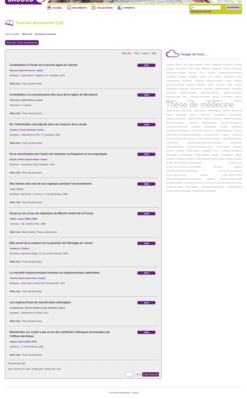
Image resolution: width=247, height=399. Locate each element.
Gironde (193, 122)
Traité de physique (175, 146)
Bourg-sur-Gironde (175, 84)
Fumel (228, 80)
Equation (210, 179)
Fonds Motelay (202, 155)
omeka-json (37, 369)
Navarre (193, 72)
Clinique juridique (233, 158)
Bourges (201, 84)
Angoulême (171, 76)
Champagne (227, 155)
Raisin (214, 158)
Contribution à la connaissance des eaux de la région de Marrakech (53, 94)
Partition (179, 182)
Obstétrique (171, 88)
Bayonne (206, 68)
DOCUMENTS (79, 8)
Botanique (187, 110)
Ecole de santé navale (231, 179)
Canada (226, 110)
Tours (210, 84)
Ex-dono (217, 167)
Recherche (233, 7)
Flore (216, 150)
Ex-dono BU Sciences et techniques (183, 167)
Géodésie (170, 158)
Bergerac (216, 68)
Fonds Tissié (172, 142)
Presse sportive (173, 191)
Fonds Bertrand (234, 187)
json (28, 369)
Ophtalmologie (222, 88)
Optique (180, 150)
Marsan (198, 64)
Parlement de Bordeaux (230, 72)
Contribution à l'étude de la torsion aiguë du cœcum (44, 64)
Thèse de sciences (212, 118)
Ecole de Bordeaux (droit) (200, 146)
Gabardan (217, 64)
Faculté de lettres (174, 187)
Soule (197, 68)
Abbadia (180, 158)
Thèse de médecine (200, 104)
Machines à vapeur (175, 122)
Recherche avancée (201, 11)
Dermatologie (235, 114)
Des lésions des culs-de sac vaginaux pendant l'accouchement (51, 183)
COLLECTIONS (105, 8)
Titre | (137, 53)
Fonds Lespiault (203, 158)
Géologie (208, 88)
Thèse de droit (173, 110)
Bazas (182, 76)
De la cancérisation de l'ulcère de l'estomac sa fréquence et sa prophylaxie (58, 153)
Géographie (210, 126)
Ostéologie (236, 88)
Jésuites (211, 72)
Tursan (207, 64)
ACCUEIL (57, 8)
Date (154, 53)
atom (10, 369)
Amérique (196, 126)
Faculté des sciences (201, 130)
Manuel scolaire (214, 80)
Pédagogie (181, 114)
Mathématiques (209, 122)
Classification (186, 155)
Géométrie (237, 110)
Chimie (169, 114)
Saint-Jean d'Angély (175, 72)
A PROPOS (129, 8)
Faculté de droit (211, 134)
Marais (215, 96)
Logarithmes (200, 110)
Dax (191, 68)
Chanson (199, 80)
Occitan (223, 126)
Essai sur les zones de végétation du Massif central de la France (51, 213)
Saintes (226, 68)
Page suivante (150, 374)
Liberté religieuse (223, 130)
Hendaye (189, 158)
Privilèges (192, 76)
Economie (237, 134)
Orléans (191, 84)
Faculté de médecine (231, 122)
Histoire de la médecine (230, 170)
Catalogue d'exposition (212, 187)
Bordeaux (228, 64)
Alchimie (238, 100)
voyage (215, 155)
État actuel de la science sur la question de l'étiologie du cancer (51, 243)
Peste (239, 76)
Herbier (204, 175)
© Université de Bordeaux (119, 393)
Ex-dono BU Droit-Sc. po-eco (198, 182)
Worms (238, 96)
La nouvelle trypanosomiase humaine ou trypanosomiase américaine (55, 272)
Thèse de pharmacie (31, 83)
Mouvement (236, 142)
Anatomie (187, 80)
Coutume (170, 64)
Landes (218, 76)
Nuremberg (227, 96)
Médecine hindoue (233, 118)
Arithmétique (214, 110)
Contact (135, 393)
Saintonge (237, 68)
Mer (185, 96)
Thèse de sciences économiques (182, 170)
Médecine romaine (233, 92)
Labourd (238, 64)
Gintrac (238, 84)
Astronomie (196, 88)
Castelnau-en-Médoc (199, 96)
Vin (210, 76)
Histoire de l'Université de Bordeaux (183, 134)
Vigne (221, 158)
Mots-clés (27, 34)
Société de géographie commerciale (183, 179)
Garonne (170, 150)
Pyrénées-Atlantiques (231, 150)
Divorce (238, 130)
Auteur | (146, 53)
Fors (202, 72)
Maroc (193, 114)
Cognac (226, 134)
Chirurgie (220, 84)
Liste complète (12, 34)
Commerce (204, 114)
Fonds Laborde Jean (176, 175)
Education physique (232, 138)
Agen (191, 64)
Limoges (170, 68)
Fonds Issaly (193, 150)
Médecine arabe (188, 92)
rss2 (58, 369)
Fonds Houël (223, 146)
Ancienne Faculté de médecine (181, 138)
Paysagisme (219, 114)
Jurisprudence (173, 80)
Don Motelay (192, 187)
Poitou (203, 76)
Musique (170, 182)
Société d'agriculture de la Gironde (204, 142)
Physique (183, 88)
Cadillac (238, 80)
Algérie (238, 155)
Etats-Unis (171, 92)
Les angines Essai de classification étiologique (40, 302)
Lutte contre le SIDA (232, 175)
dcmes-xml (19, 369)
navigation (206, 150)
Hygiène (238, 167)
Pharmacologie (173, 96)
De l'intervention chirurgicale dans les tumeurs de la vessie (48, 124)
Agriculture (236, 126)
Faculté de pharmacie (176, 126)
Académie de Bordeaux (177, 130)
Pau (185, 64)
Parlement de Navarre (209, 138)
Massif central (28, 232)
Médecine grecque (210, 92)
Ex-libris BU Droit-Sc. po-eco (228, 182)
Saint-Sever (181, 68)
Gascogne (229, 76)
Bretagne (237, 146)
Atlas (229, 84)
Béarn (179, 64)
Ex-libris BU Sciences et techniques (183, 162)
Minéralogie (171, 155)
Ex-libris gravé (235, 162)
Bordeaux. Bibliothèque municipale (199, 191)
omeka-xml (49, 369)
